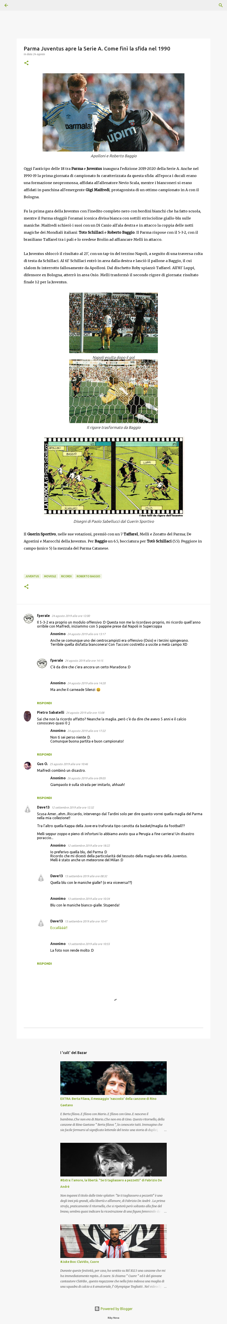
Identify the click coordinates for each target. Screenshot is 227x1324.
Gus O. (42, 764)
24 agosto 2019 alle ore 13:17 (86, 634)
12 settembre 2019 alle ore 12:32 (72, 807)
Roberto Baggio (88, 576)
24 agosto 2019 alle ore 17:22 (86, 730)
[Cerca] (18, 5)
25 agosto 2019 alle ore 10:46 (69, 764)
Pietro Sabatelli (50, 712)
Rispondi (44, 703)
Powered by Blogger (113, 1309)
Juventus (32, 576)
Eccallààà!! (58, 928)
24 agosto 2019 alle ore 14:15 (84, 660)
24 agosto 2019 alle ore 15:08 (85, 712)
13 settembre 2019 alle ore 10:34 (88, 898)
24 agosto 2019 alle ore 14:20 (86, 683)
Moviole (50, 576)
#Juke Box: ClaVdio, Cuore (79, 1262)
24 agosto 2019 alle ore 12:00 (71, 615)
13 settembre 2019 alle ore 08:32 (86, 876)
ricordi (66, 576)
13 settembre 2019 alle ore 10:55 (88, 943)
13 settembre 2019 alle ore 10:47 (86, 921)
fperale (43, 616)
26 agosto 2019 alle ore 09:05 (86, 778)
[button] (26, 63)
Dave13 (43, 807)
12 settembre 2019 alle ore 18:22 (88, 845)
